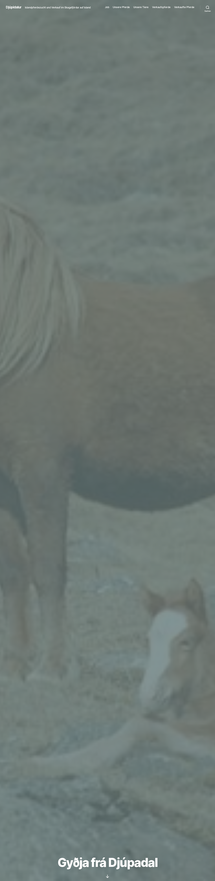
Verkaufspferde (161, 7)
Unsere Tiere (141, 7)
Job (107, 7)
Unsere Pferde (121, 7)
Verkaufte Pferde (184, 7)
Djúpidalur (13, 7)
